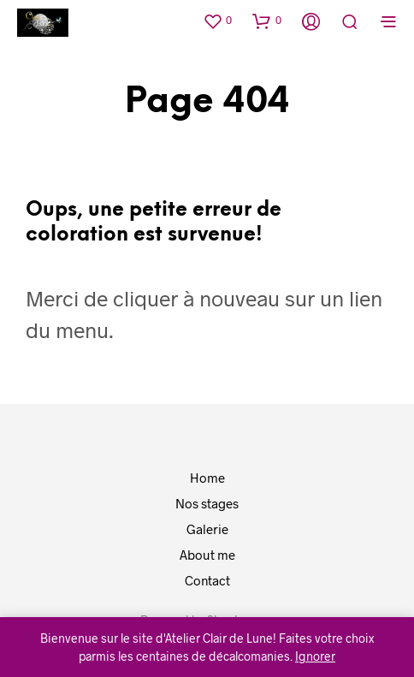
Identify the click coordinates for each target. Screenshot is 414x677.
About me (207, 554)
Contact (207, 580)
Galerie (207, 529)
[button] (217, 20)
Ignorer (315, 656)
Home (207, 477)
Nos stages (207, 503)
